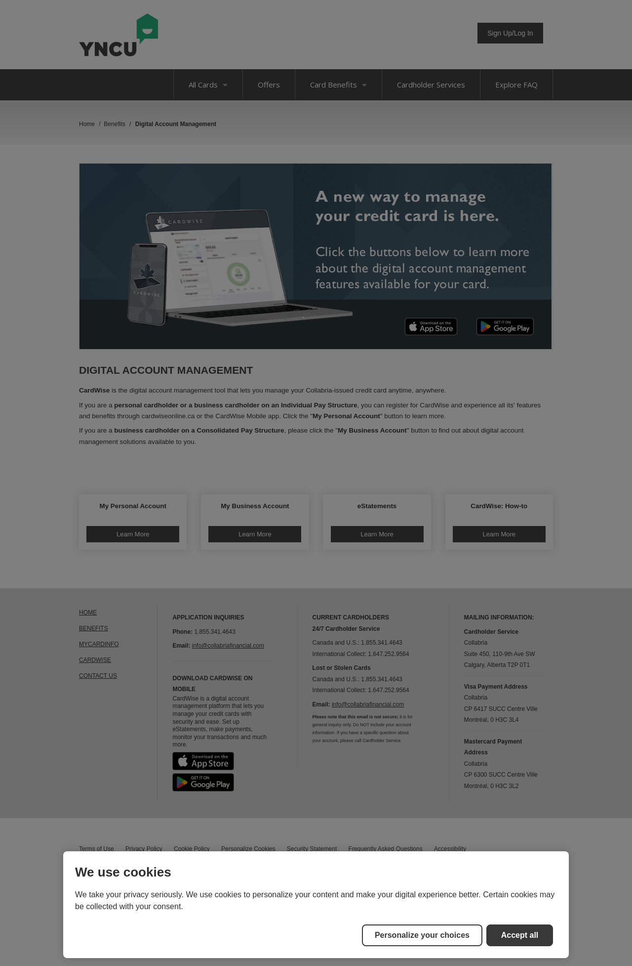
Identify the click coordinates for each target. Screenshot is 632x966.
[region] (316, 904)
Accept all (520, 935)
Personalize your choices (422, 935)
